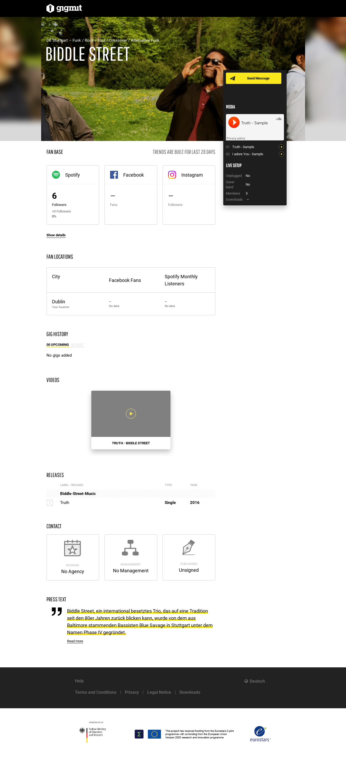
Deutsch (257, 681)
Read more (75, 641)
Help (79, 680)
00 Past (77, 345)
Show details (56, 235)
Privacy (132, 692)
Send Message (258, 78)
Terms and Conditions (95, 692)
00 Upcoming (58, 345)
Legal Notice (159, 692)
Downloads (189, 692)
